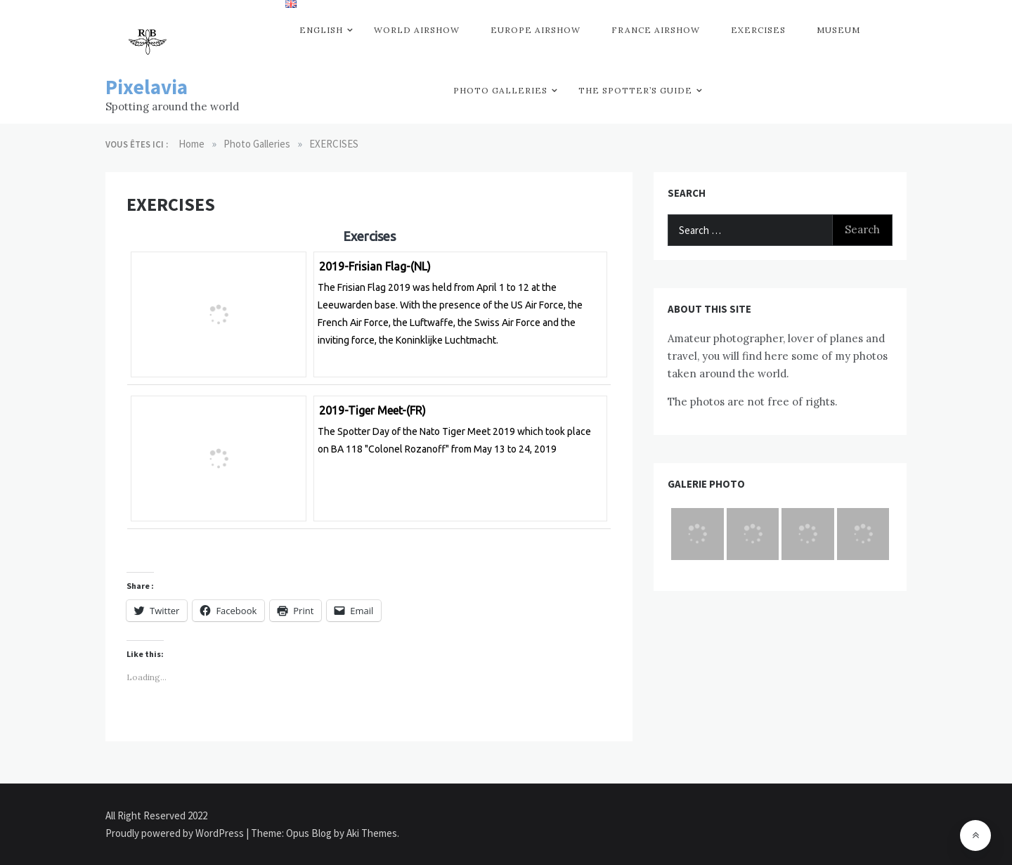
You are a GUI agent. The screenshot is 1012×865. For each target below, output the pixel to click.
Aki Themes (371, 833)
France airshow (655, 30)
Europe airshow (535, 30)
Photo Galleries (500, 90)
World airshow (417, 30)
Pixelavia (146, 87)
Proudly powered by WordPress (175, 833)
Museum (838, 30)
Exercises (758, 30)
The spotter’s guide (635, 90)
